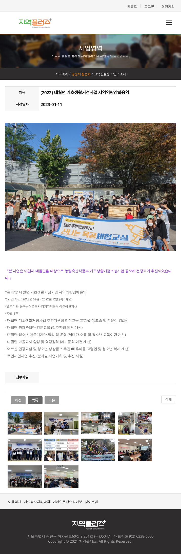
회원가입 (168, 6)
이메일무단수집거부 (67, 501)
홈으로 (132, 6)
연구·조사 (119, 74)
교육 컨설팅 (102, 74)
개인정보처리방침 (37, 501)
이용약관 (14, 501)
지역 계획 (61, 74)
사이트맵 (91, 501)
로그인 (149, 6)
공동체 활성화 (81, 74)
